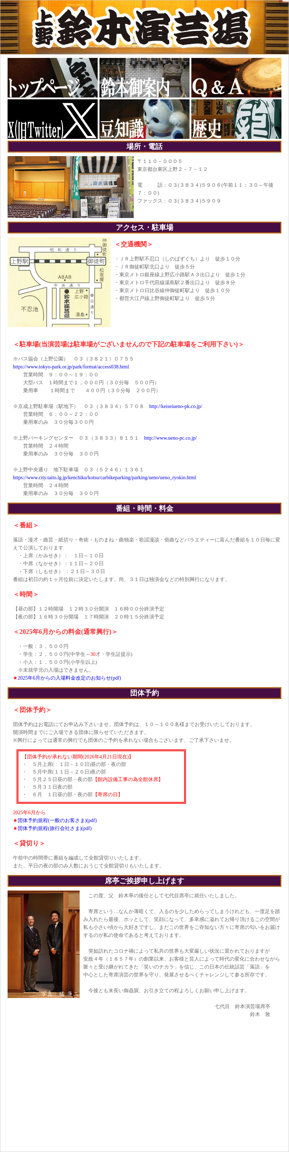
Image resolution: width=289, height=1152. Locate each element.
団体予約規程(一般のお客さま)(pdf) (57, 820)
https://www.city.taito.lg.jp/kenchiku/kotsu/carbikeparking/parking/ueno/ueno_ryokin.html (104, 477)
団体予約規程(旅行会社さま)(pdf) (55, 828)
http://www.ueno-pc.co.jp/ (170, 438)
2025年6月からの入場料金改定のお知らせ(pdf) (69, 678)
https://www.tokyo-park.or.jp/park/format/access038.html (71, 366)
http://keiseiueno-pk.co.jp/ (175, 406)
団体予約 (144, 693)
